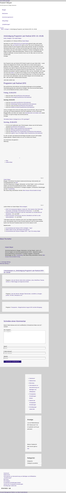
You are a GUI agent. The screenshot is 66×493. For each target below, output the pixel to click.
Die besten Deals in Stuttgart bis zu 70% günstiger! (16, 119)
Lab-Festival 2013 (17, 45)
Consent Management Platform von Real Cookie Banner (13, 492)
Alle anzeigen (23, 206)
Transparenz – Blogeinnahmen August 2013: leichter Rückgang (26, 307)
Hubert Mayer (6, 3)
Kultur (5, 38)
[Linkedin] (2, 488)
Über (7, 160)
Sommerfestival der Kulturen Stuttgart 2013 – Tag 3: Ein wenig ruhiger (23, 231)
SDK (17, 182)
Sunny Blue (13, 102)
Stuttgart (9, 38)
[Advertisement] (12, 59)
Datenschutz (32, 380)
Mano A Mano (14, 128)
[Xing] (8, 488)
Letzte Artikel (9, 162)
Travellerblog (11, 188)
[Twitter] (3, 488)
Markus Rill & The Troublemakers (19, 131)
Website (6, 356)
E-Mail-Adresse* (8, 351)
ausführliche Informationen (22, 95)
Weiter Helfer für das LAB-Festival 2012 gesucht (18, 229)
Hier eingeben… (8, 329)
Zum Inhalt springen (5, 0)
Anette (12, 72)
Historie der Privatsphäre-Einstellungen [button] (32, 402)
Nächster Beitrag (5, 263)
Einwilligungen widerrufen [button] (10, 485)
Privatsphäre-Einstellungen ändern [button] (32, 396)
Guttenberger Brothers (16, 104)
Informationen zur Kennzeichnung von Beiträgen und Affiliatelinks (20, 476)
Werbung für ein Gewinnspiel (21, 43)
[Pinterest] (6, 488)
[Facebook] (5, 488)
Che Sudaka (14, 97)
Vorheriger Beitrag (5, 262)
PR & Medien (7, 481)
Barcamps (31, 383)
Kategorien (30, 461)
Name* (5, 346)
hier (28, 448)
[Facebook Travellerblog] (9, 488)
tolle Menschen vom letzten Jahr (33, 113)
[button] (2, 27)
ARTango (13, 130)
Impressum (32, 378)
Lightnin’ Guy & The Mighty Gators (19, 133)
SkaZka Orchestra (15, 107)
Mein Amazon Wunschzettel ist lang (32, 190)
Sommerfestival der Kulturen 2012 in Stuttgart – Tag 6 (19, 228)
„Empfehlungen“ (8, 477)
